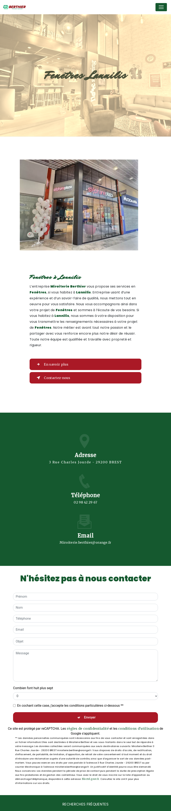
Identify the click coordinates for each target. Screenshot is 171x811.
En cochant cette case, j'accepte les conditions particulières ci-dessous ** (70, 704)
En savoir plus (52, 362)
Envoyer (90, 715)
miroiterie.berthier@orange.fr (85, 536)
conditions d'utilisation (138, 727)
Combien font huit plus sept (33, 686)
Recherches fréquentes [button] (85, 802)
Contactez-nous (52, 376)
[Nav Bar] (161, 7)
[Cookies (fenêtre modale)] (1, 808)
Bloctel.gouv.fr (90, 777)
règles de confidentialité (88, 727)
